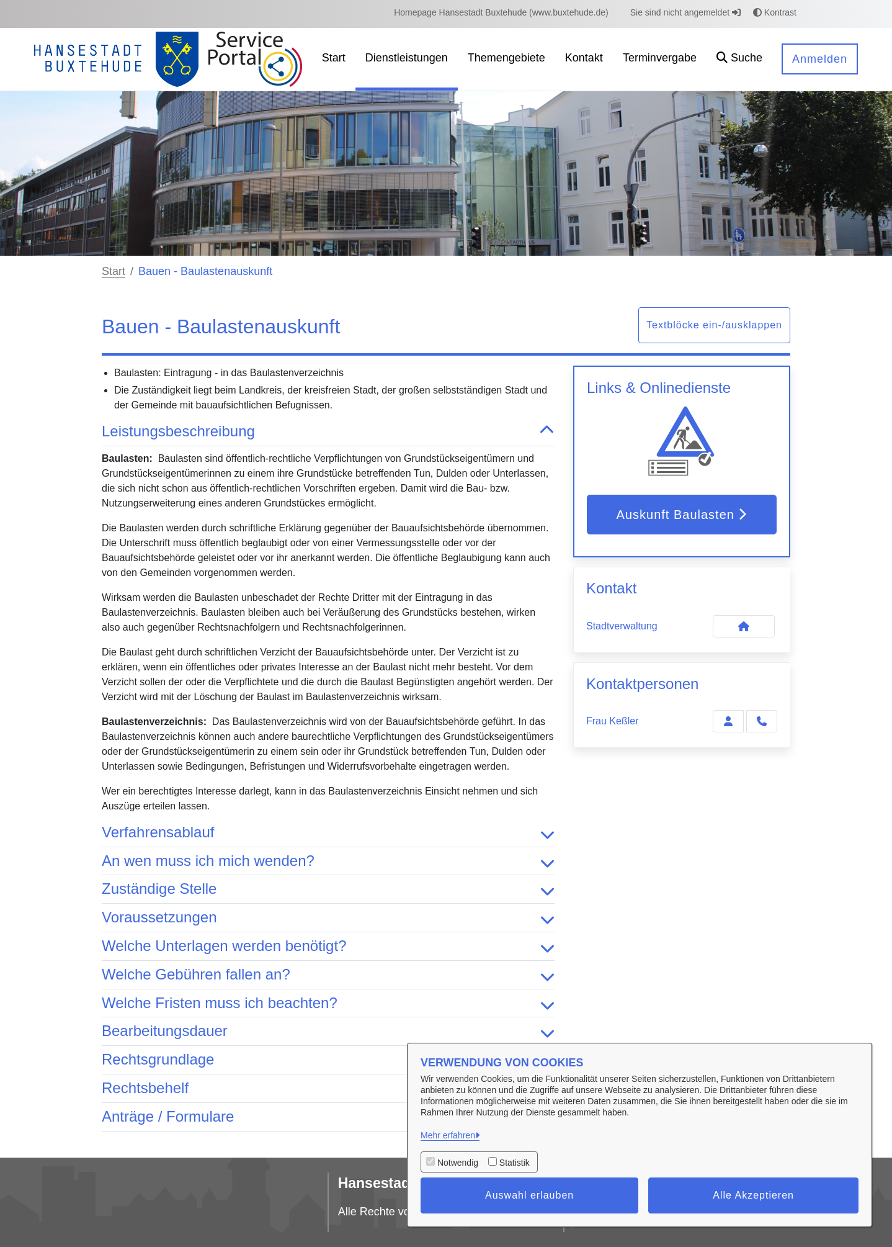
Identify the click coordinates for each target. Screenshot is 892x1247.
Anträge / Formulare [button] (328, 1117)
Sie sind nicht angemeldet (685, 12)
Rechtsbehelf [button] (328, 1088)
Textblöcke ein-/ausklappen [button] (714, 325)
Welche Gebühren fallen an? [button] (328, 975)
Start (113, 271)
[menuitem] (501, 12)
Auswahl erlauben (529, 1195)
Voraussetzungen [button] (328, 918)
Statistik (514, 1163)
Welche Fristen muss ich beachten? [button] (328, 1003)
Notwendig (457, 1163)
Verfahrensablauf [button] (328, 833)
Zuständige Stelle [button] (328, 889)
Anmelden (819, 59)
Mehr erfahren (448, 1135)
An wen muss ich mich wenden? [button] (328, 861)
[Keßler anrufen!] (761, 721)
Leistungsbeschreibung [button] (328, 432)
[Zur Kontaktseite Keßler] (728, 721)
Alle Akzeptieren (753, 1195)
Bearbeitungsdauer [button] (328, 1031)
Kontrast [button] (774, 12)
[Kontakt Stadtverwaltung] (744, 626)
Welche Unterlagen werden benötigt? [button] (328, 946)
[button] (739, 59)
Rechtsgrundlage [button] (328, 1060)
